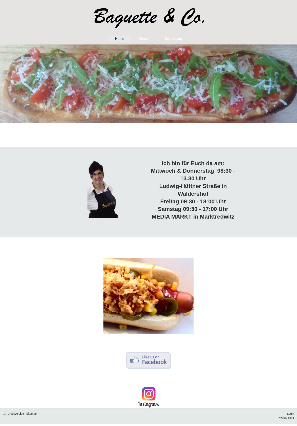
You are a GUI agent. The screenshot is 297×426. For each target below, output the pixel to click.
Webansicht (286, 417)
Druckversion (14, 413)
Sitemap (31, 413)
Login (290, 413)
